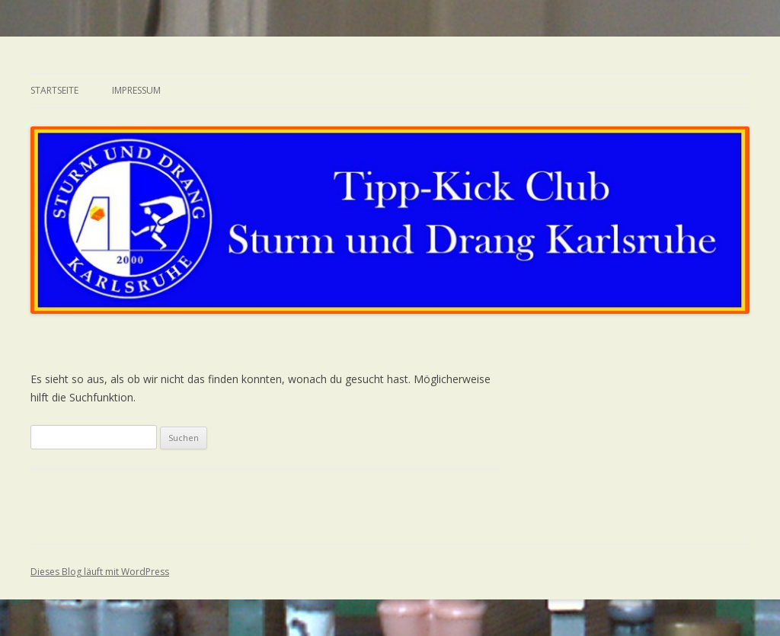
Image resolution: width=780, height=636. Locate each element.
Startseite (54, 90)
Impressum (136, 90)
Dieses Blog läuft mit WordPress (99, 571)
